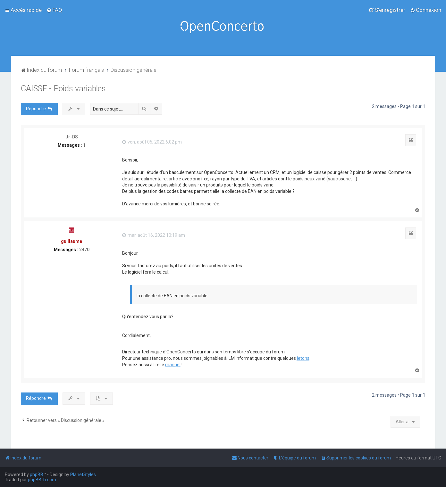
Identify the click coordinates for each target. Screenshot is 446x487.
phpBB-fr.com (42, 479)
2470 (84, 249)
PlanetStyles (83, 474)
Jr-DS (71, 136)
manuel (173, 364)
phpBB (36, 474)
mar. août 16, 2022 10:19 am (153, 235)
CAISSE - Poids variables (63, 88)
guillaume (71, 241)
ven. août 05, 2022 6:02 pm (152, 141)
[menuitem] (54, 9)
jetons (303, 358)
